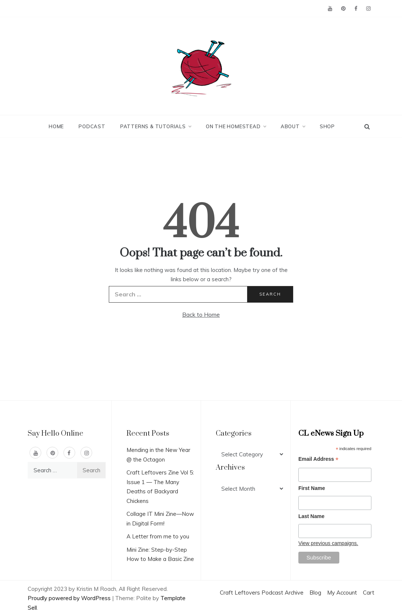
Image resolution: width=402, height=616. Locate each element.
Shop (327, 126)
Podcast (92, 126)
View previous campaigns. (328, 543)
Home (56, 126)
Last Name (311, 516)
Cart (368, 592)
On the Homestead (236, 126)
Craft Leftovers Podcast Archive (262, 592)
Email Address (318, 460)
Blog (315, 592)
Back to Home (201, 314)
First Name (311, 488)
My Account (342, 592)
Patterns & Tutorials (155, 126)
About (293, 126)
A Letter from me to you (158, 536)
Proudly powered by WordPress (70, 598)
